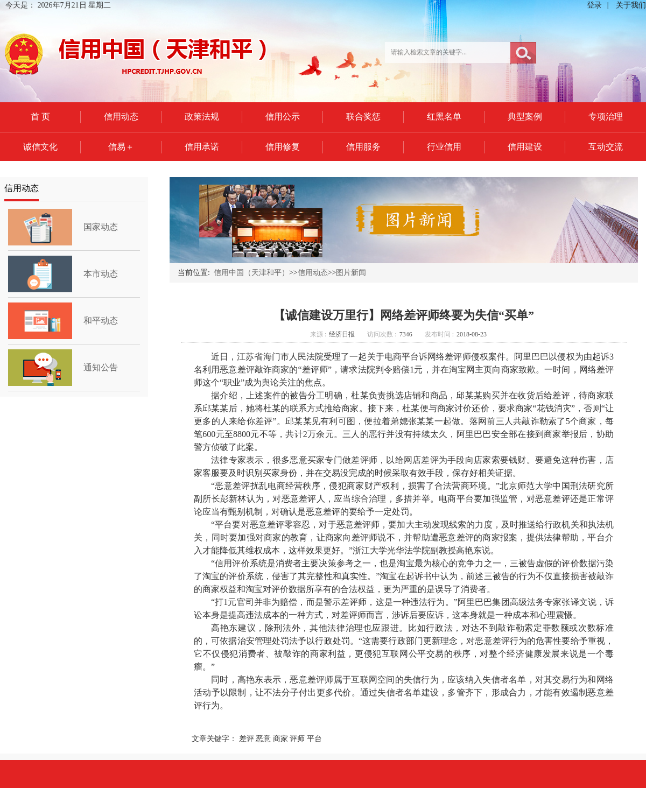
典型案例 (525, 116)
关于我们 (631, 5)
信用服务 (363, 146)
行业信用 (444, 146)
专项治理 (605, 116)
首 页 (40, 116)
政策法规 (202, 116)
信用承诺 (202, 146)
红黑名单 (444, 116)
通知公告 (100, 367)
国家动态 (100, 226)
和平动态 (100, 320)
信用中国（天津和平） (251, 273)
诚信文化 (40, 146)
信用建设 (525, 146)
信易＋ (121, 146)
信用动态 (121, 116)
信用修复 (282, 146)
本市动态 (100, 273)
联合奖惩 (363, 116)
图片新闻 (351, 273)
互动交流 (605, 146)
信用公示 (282, 116)
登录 (594, 5)
